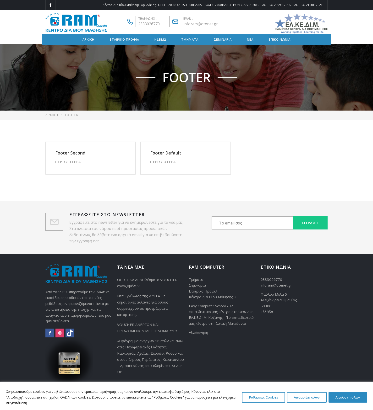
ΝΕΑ (250, 39)
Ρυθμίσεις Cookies (263, 397)
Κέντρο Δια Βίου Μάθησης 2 (212, 296)
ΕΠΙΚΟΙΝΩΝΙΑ (280, 39)
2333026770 (149, 24)
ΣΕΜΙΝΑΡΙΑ (223, 39)
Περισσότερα (68, 162)
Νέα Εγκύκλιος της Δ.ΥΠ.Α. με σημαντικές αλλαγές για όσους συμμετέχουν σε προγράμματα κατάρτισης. (142, 305)
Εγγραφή (310, 223)
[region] (186, 396)
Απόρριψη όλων (307, 397)
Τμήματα (196, 279)
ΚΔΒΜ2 (160, 39)
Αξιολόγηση (198, 332)
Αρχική (51, 115)
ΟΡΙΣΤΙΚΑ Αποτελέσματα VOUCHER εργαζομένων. (147, 282)
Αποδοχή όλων (347, 397)
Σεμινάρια (197, 285)
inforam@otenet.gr (200, 24)
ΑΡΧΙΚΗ (88, 39)
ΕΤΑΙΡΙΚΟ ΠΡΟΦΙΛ (124, 39)
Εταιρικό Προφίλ (203, 291)
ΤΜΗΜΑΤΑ (189, 39)
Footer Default (165, 153)
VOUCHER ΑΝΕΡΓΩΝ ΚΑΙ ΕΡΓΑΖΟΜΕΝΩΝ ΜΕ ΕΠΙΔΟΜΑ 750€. (147, 327)
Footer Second (70, 153)
